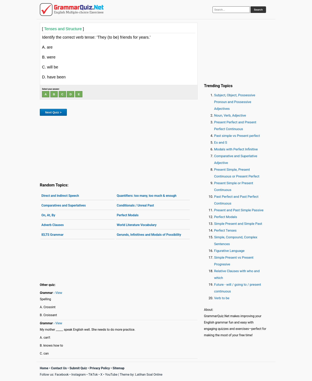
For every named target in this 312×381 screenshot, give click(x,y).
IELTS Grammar (52, 235)
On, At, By (48, 215)
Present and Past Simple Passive (238, 210)
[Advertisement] (118, 148)
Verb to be (221, 298)
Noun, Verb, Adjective (230, 115)
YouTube (111, 374)
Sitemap (119, 368)
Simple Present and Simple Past (238, 224)
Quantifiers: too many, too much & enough (146, 196)
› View (58, 293)
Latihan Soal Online (148, 374)
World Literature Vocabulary (137, 225)
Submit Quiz (78, 368)
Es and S (220, 142)
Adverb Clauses (52, 225)
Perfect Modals (128, 215)
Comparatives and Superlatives (63, 205)
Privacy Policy (100, 368)
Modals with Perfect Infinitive (236, 149)
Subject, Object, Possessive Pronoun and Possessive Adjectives (234, 102)
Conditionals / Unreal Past (135, 205)
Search (258, 9)
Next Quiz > (53, 112)
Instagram (78, 374)
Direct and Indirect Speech (60, 196)
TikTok (93, 374)
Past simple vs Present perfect (237, 136)
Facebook (62, 374)
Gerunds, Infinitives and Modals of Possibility (149, 235)
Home (44, 368)
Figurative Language (229, 251)
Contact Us (59, 368)
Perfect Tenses (225, 230)
